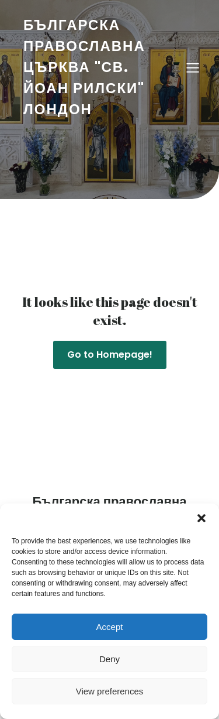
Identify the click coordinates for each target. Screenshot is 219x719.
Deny (109, 659)
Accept (109, 627)
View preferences (110, 691)
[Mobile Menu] (192, 67)
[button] (201, 518)
